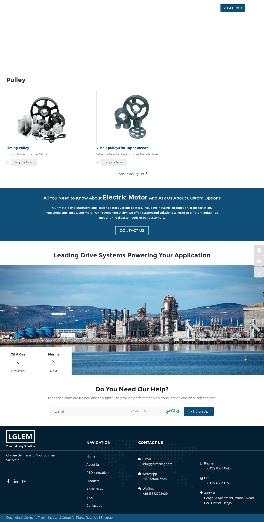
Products (160, 8)
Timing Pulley (17, 148)
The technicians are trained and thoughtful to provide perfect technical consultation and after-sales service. (132, 398)
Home (100, 8)
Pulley (60, 40)
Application (179, 8)
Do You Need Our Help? (132, 389)
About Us (116, 8)
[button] (18, 361)
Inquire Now (24, 162)
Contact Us (210, 8)
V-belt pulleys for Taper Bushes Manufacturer (127, 154)
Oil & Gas (18, 354)
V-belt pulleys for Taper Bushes (122, 148)
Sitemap (107, 518)
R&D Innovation (138, 8)
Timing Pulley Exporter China (26, 154)
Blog (195, 8)
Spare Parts (43, 40)
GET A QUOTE (233, 8)
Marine (54, 354)
